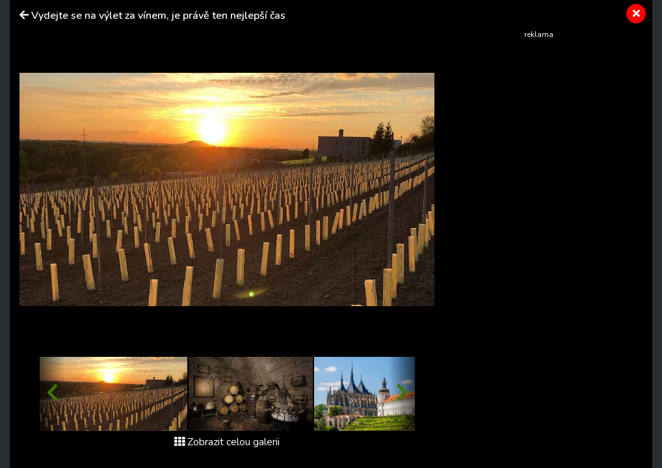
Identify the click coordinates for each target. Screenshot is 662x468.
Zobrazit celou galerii (227, 442)
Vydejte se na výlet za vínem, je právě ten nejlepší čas (158, 15)
